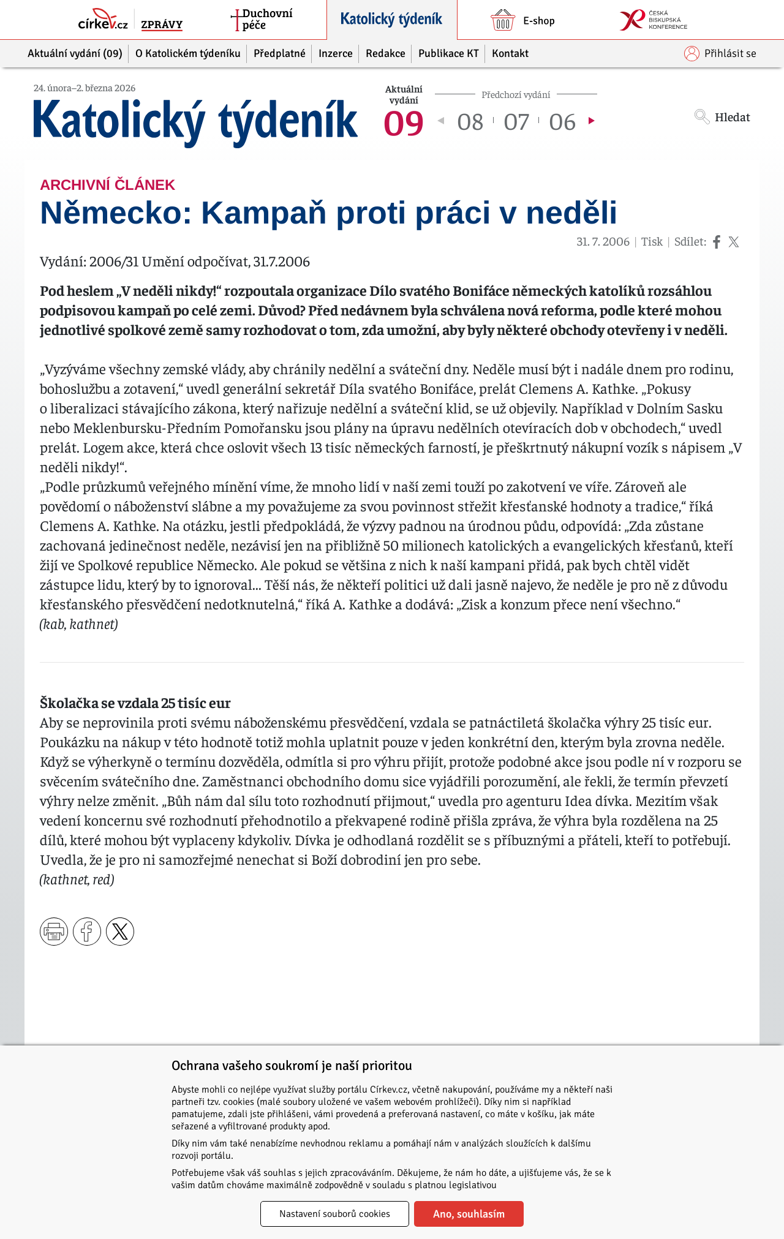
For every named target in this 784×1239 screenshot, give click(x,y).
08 (470, 120)
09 (403, 120)
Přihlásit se (720, 53)
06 (562, 120)
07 (516, 120)
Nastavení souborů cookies (334, 1214)
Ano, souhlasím (469, 1214)
